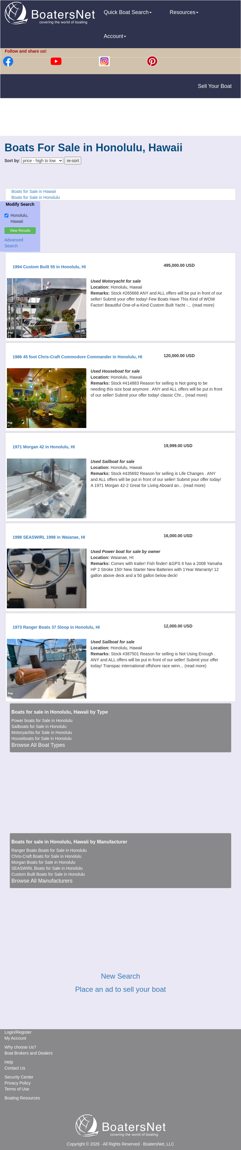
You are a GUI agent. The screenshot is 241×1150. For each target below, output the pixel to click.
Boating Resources (22, 1098)
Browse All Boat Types (38, 745)
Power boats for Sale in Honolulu (42, 720)
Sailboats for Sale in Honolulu (39, 726)
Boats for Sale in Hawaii (33, 191)
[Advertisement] (120, 117)
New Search (120, 976)
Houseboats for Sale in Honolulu (41, 738)
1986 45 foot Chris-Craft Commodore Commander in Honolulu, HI (77, 356)
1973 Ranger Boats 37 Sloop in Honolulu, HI (56, 627)
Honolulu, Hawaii (16, 218)
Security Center (18, 1077)
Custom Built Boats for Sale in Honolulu (48, 874)
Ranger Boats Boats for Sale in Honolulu (49, 850)
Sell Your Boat (215, 86)
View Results (20, 231)
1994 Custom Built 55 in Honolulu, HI (49, 266)
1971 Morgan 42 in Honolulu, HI (44, 446)
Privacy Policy (17, 1083)
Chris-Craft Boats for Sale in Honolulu (46, 856)
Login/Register (17, 1032)
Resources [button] (184, 12)
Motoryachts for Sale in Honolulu (41, 732)
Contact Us (14, 1068)
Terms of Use (16, 1089)
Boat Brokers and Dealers (28, 1053)
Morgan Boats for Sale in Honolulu (43, 862)
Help (8, 1062)
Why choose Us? (20, 1047)
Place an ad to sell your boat (120, 989)
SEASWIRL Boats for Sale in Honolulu (47, 868)
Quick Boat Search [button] (128, 12)
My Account (15, 1038)
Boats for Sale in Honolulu (35, 197)
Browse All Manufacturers (42, 881)
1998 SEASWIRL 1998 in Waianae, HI (49, 537)
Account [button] (115, 36)
